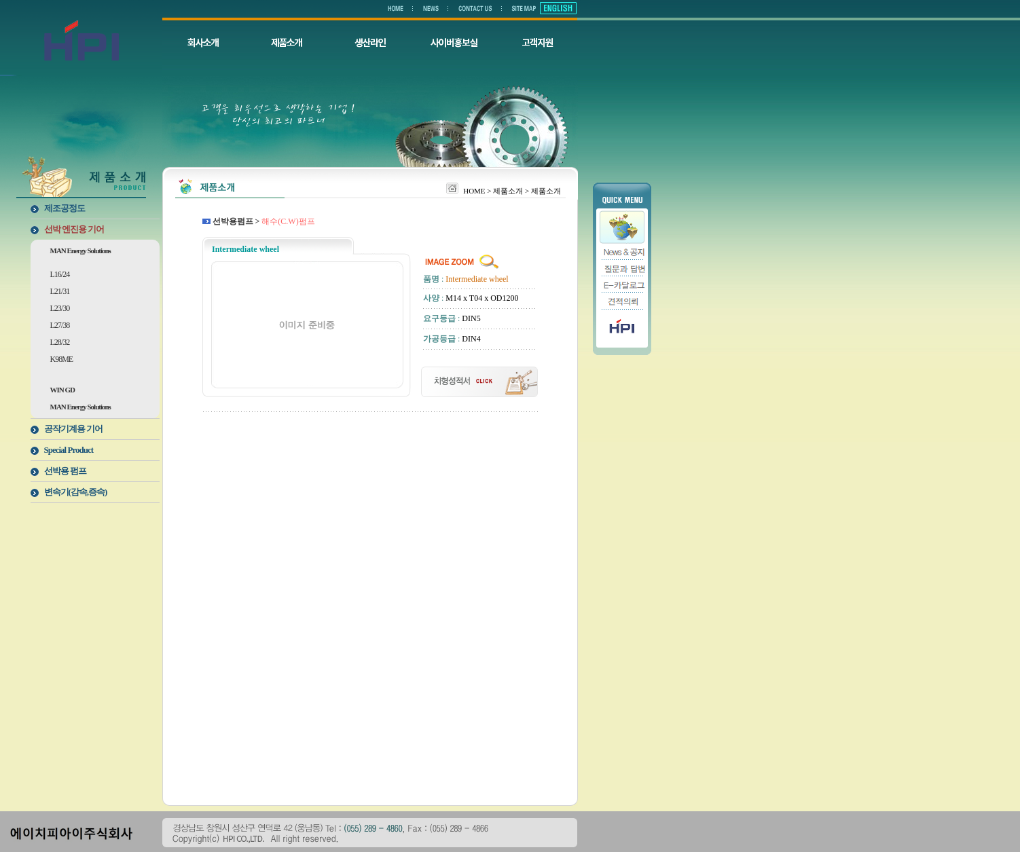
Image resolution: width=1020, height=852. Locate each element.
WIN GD (62, 390)
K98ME (61, 359)
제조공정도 (64, 208)
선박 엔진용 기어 (74, 229)
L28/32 (60, 342)
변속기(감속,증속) (75, 492)
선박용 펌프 (65, 471)
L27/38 (60, 325)
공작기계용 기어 (73, 429)
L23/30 (60, 308)
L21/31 (60, 291)
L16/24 (60, 274)
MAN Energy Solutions (80, 250)
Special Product (69, 450)
